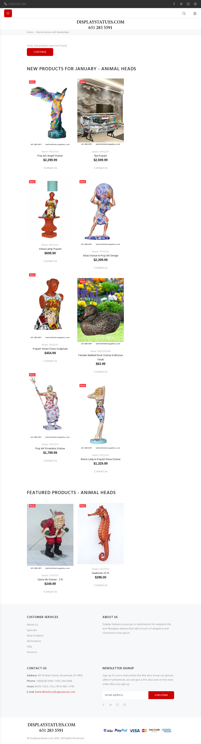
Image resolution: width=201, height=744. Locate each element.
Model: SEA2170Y (100, 569)
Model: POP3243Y (50, 245)
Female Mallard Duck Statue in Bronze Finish (100, 357)
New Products (35, 636)
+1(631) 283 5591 (17, 4)
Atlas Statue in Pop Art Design (100, 255)
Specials (32, 630)
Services (32, 652)
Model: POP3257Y (50, 445)
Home (30, 32)
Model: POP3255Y (100, 252)
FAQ (29, 647)
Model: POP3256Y (50, 152)
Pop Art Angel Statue (50, 156)
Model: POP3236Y (100, 455)
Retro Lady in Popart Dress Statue (101, 459)
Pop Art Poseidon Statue (50, 448)
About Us (32, 625)
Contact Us (50, 168)
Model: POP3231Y (100, 152)
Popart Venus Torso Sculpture (50, 349)
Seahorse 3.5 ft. (101, 573)
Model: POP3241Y (50, 345)
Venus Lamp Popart (50, 249)
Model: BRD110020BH (100, 351)
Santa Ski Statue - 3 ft (50, 579)
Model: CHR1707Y (50, 576)
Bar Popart (100, 156)
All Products (34, 641)
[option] (50, 270)
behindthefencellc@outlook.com (55, 692)
